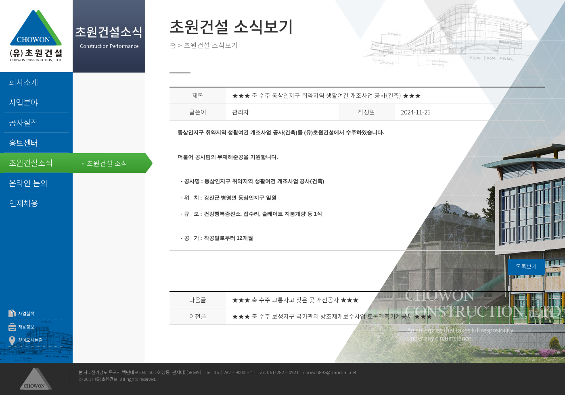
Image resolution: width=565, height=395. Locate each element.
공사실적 (23, 122)
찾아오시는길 (30, 340)
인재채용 (23, 203)
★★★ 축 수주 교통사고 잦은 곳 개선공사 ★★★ (295, 299)
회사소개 (23, 82)
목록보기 (526, 266)
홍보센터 (23, 142)
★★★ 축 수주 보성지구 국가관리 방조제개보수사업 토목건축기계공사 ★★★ (332, 316)
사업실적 (26, 313)
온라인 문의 (28, 183)
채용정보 (26, 326)
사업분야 (23, 102)
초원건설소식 (30, 162)
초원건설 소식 (107, 163)
